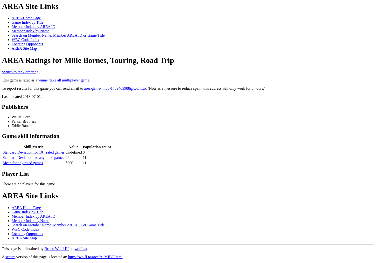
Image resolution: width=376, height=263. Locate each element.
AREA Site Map (24, 48)
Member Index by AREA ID (33, 27)
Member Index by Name (30, 31)
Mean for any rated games (23, 163)
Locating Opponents (27, 44)
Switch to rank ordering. (21, 72)
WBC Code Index (25, 40)
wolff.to (81, 249)
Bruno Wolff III (56, 249)
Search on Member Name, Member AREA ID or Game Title (58, 35)
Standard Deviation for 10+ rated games (34, 152)
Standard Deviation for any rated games (33, 157)
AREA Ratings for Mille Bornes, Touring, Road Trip (88, 60)
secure (10, 257)
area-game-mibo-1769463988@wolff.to (115, 88)
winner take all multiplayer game (63, 80)
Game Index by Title (27, 22)
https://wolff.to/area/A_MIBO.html (95, 257)
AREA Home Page (26, 18)
